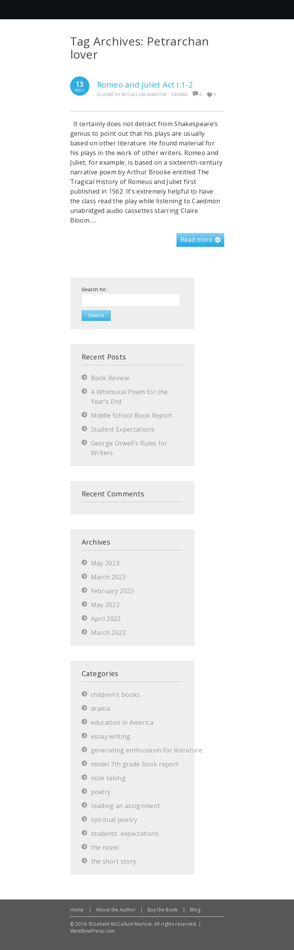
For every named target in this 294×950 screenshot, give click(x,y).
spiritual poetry (114, 819)
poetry (101, 792)
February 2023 (112, 591)
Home (77, 909)
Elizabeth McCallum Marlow (132, 94)
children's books (115, 694)
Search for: (95, 289)
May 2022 (105, 605)
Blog (195, 909)
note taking (108, 778)
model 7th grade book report (135, 764)
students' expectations (125, 833)
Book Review (110, 378)
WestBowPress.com (92, 931)
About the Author (116, 909)
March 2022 (108, 632)
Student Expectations (123, 429)
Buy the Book (163, 909)
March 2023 (108, 577)
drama (180, 94)
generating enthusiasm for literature (147, 750)
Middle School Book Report (132, 415)
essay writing (111, 736)
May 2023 (105, 563)
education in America (122, 722)
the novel (105, 847)
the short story (113, 861)
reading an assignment (125, 806)
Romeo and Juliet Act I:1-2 (145, 84)
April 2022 (106, 618)
